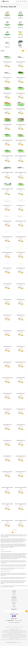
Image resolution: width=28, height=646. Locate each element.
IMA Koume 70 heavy (7, 37)
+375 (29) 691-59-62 (10, 620)
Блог (14, 604)
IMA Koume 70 (20, 37)
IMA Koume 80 (20, 27)
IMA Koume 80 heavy (7, 27)
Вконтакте (13, 616)
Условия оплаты (14, 598)
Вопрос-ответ (14, 605)
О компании (14, 592)
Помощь (14, 603)
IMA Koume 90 (20, 17)
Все (15, 532)
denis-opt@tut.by (19, 620)
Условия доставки (14, 599)
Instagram (15, 616)
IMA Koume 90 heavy (7, 17)
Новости (14, 593)
